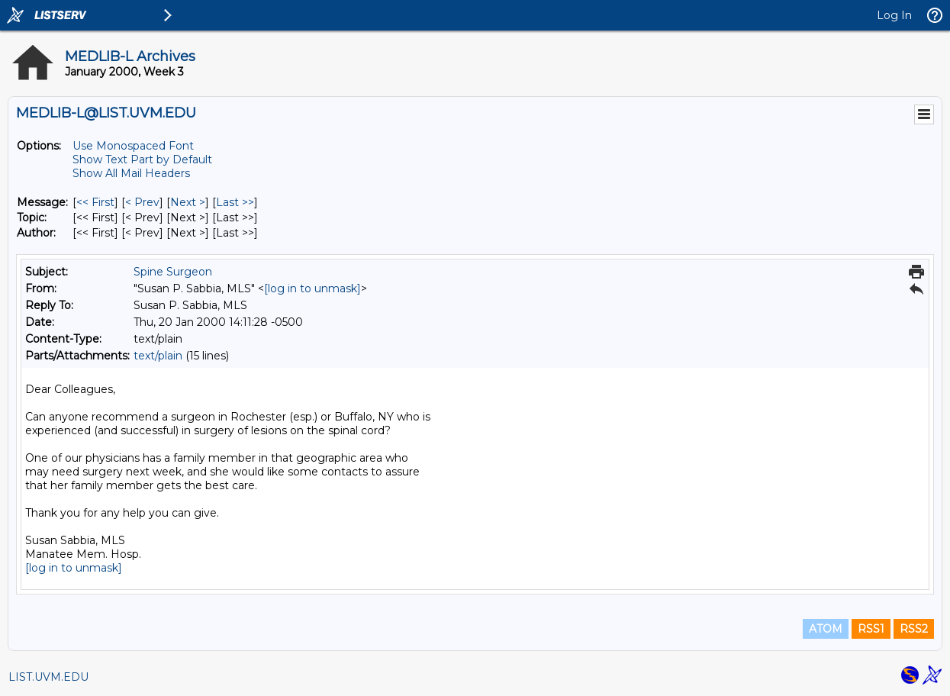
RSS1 (871, 629)
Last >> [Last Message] (235, 202)
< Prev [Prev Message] (142, 202)
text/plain (158, 355)
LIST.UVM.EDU (48, 677)
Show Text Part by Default (142, 159)
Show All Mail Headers (131, 173)
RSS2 (914, 629)
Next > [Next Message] (187, 202)
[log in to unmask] (312, 288)
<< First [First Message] (95, 202)
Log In (894, 15)
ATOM (825, 629)
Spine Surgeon (173, 272)
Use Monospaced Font (133, 146)
